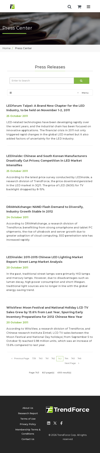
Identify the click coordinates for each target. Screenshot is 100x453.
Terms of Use (28, 418)
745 (73, 358)
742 (53, 358)
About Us (27, 408)
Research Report (28, 413)
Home (6, 48)
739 (34, 358)
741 (47, 358)
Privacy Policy (28, 424)
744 (66, 358)
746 (79, 358)
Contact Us (28, 439)
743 (60, 358)
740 (41, 358)
